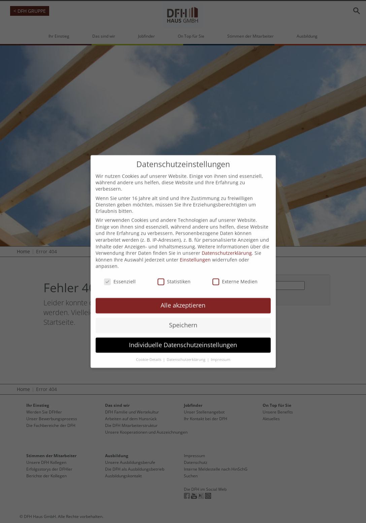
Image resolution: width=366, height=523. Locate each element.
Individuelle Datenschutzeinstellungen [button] (183, 335)
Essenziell (120, 272)
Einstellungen (195, 250)
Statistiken (174, 272)
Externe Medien (235, 272)
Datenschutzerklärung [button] (186, 350)
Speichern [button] (183, 315)
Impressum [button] (220, 350)
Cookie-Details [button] (149, 350)
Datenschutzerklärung (227, 243)
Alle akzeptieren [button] (183, 296)
